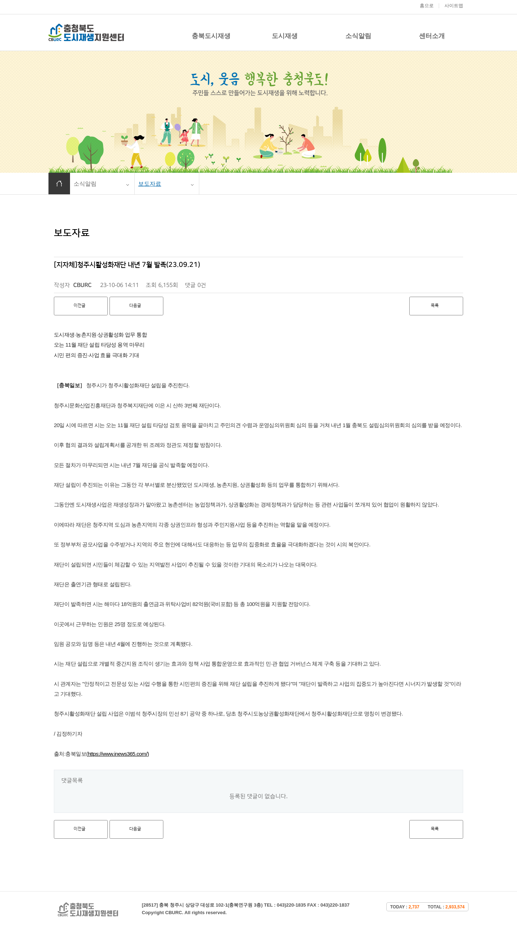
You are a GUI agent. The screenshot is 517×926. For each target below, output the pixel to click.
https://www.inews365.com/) (118, 754)
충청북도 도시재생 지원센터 (86, 32)
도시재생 (285, 36)
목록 (435, 305)
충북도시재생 (211, 36)
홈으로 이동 (59, 183)
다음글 (135, 305)
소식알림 (358, 36)
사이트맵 (453, 5)
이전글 (79, 305)
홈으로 (427, 5)
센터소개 (432, 36)
